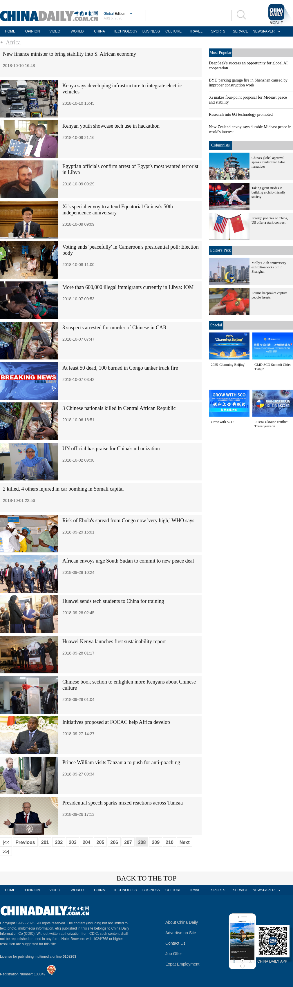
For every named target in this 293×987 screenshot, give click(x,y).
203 (73, 842)
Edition (114, 14)
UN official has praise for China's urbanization (111, 448)
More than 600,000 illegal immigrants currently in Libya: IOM (127, 287)
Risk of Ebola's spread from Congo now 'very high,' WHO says (128, 520)
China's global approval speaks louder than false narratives (268, 162)
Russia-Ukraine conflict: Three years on (271, 424)
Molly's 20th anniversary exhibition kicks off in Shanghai (269, 267)
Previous (25, 842)
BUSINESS (151, 31)
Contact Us (175, 943)
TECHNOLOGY (125, 31)
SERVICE (240, 31)
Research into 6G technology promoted (241, 114)
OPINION (32, 31)
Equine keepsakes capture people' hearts (269, 295)
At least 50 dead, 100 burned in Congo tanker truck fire (120, 368)
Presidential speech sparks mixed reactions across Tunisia (122, 803)
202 (59, 842)
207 (128, 842)
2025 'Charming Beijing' (228, 365)
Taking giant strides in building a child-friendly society (268, 192)
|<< (6, 842)
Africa (13, 42)
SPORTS (218, 31)
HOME (10, 31)
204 (87, 842)
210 (169, 842)
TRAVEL (195, 31)
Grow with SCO (222, 422)
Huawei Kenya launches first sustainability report (114, 641)
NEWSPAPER (263, 31)
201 (45, 842)
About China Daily (181, 922)
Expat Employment (182, 964)
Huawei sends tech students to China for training (113, 601)
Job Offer (173, 953)
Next (185, 842)
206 (114, 842)
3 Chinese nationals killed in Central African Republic (119, 408)
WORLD (77, 31)
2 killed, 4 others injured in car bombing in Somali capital (63, 489)
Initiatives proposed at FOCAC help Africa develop (116, 722)
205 (100, 842)
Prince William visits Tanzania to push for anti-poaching (121, 762)
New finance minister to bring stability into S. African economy (69, 54)
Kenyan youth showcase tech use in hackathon (111, 126)
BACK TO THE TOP (147, 878)
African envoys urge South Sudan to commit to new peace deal (128, 561)
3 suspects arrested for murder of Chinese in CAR (114, 327)
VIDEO (54, 31)
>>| (6, 851)
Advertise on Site (180, 932)
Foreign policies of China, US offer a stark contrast (270, 220)
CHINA (99, 31)
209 (156, 842)
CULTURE (173, 31)
